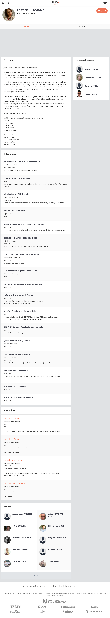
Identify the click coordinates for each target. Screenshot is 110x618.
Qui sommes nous (9, 593)
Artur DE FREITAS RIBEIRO (55, 515)
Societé (41, 593)
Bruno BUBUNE (19, 525)
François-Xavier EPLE (21, 537)
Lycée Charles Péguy (13, 460)
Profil (26, 26)
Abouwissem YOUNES (22, 514)
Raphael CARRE (55, 549)
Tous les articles (93, 593)
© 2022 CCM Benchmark (55, 595)
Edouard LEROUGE (56, 525)
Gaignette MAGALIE (57, 537)
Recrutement (33, 593)
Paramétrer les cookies (67, 593)
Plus (36, 575)
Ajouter (103, 10)
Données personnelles (52, 593)
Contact (19, 593)
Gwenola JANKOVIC (21, 549)
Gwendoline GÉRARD (93, 77)
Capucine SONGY (91, 86)
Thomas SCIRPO (91, 94)
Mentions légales (81, 593)
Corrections (102, 593)
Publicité (25, 593)
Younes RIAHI (54, 561)
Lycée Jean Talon (11, 418)
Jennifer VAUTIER (91, 69)
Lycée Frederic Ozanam (14, 483)
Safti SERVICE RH (19, 561)
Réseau (82, 26)
